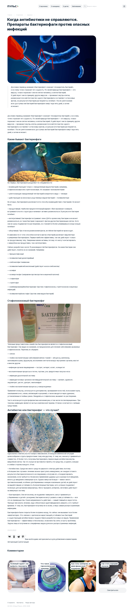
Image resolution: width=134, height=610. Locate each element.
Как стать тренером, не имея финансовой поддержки (81, 566)
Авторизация (13, 542)
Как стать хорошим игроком (110, 565)
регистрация (24, 542)
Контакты (20, 602)
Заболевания (76, 6)
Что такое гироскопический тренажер (48, 566)
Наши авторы (30, 602)
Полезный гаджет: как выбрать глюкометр (19, 565)
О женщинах (55, 6)
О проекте (11, 602)
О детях (66, 6)
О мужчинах (43, 6)
